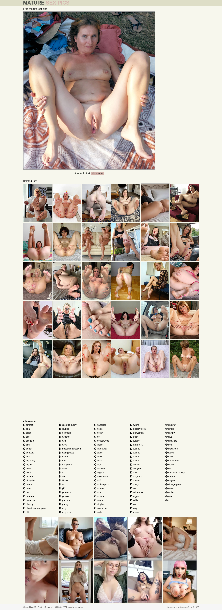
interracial (100, 449)
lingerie (99, 472)
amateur (28, 425)
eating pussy (66, 452)
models (99, 488)
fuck (62, 484)
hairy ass (65, 512)
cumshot (64, 437)
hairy (62, 508)
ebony (63, 456)
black (27, 472)
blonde (28, 476)
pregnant (136, 476)
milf (97, 480)
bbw (26, 445)
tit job (169, 464)
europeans (65, 464)
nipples (99, 504)
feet (62, 476)
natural (99, 500)
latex (98, 456)
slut (168, 437)
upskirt (170, 476)
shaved (135, 512)
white (169, 492)
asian (27, 433)
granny (63, 504)
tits (168, 468)
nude (98, 512)
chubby (28, 504)
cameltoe (29, 500)
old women (137, 433)
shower (170, 425)
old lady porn (138, 429)
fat (61, 472)
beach (27, 449)
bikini (27, 468)
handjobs (100, 425)
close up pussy (67, 425)
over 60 (135, 456)
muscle (99, 496)
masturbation (102, 476)
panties (135, 464)
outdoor (135, 441)
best (26, 456)
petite (134, 472)
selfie (134, 500)
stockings (171, 449)
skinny (170, 433)
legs (97, 464)
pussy (134, 484)
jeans (98, 452)
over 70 (135, 460)
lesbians (99, 468)
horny (98, 433)
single (169, 429)
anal (26, 429)
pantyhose (136, 468)
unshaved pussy (175, 472)
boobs (27, 484)
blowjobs (29, 480)
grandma (65, 500)
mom (98, 492)
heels (98, 429)
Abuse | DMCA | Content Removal (38, 607)
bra (26, 492)
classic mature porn (34, 508)
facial (63, 468)
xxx (168, 500)
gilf (61, 488)
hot (97, 437)
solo (168, 445)
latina (98, 460)
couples (64, 429)
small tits (171, 441)
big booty (29, 460)
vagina (170, 480)
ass (26, 437)
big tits (28, 464)
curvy (63, 445)
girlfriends (65, 492)
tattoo (169, 452)
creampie (65, 433)
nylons (134, 425)
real (133, 488)
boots (27, 488)
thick (169, 456)
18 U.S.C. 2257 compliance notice (69, 607)
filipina (63, 480)
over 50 (135, 452)
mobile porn (101, 484)
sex (133, 504)
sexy (133, 508)
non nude (100, 508)
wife (168, 496)
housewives (101, 441)
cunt (62, 441)
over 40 (135, 449)
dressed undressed (70, 449)
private (134, 480)
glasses (64, 496)
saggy (134, 496)
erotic (63, 460)
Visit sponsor (97, 173)
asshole (28, 441)
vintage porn (173, 484)
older (134, 437)
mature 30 (136, 445)
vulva (169, 488)
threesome (172, 460)
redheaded (137, 492)
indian (98, 445)
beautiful (29, 452)
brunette (28, 496)
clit (26, 512)
